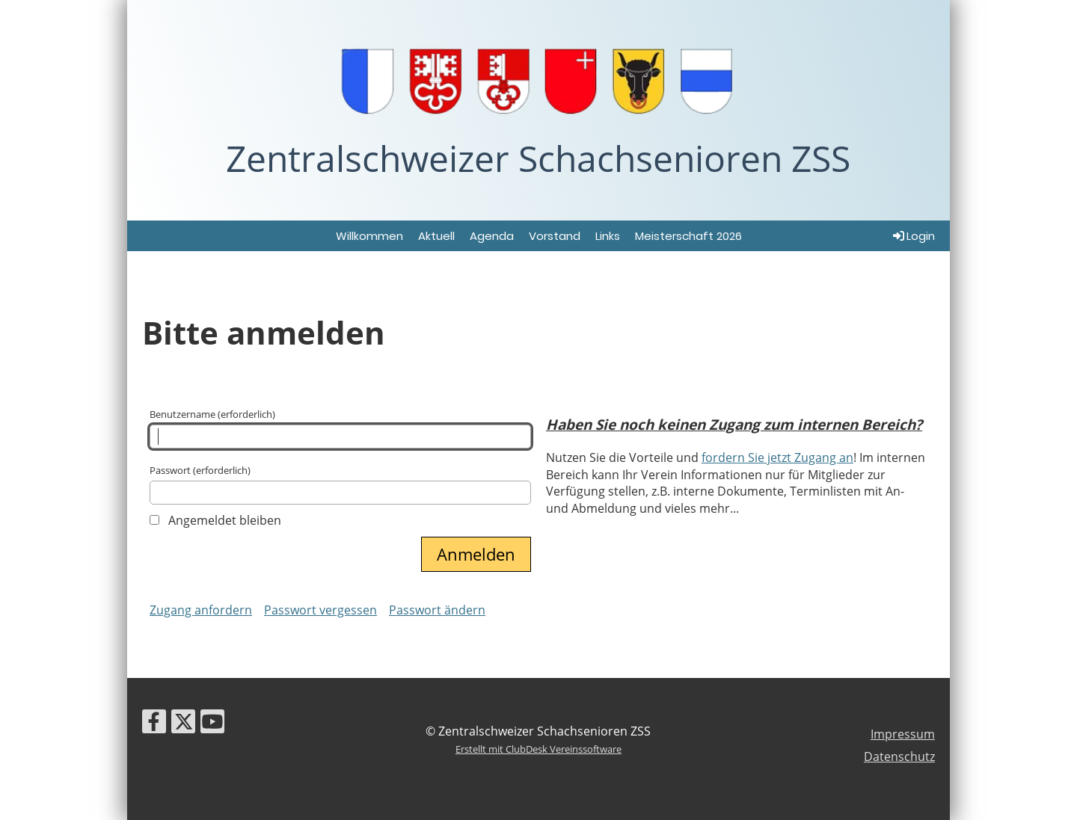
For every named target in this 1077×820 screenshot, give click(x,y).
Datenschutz (899, 756)
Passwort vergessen (320, 610)
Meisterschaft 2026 (688, 236)
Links (607, 236)
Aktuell (436, 236)
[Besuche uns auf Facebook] (154, 724)
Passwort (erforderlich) (340, 484)
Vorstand (554, 236)
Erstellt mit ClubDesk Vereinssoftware (538, 749)
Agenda (492, 236)
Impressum (903, 734)
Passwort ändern (437, 610)
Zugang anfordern (201, 610)
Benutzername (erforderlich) (340, 427)
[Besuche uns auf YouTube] (212, 724)
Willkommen (369, 236)
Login (913, 236)
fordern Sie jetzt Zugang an (777, 457)
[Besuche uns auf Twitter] (183, 724)
